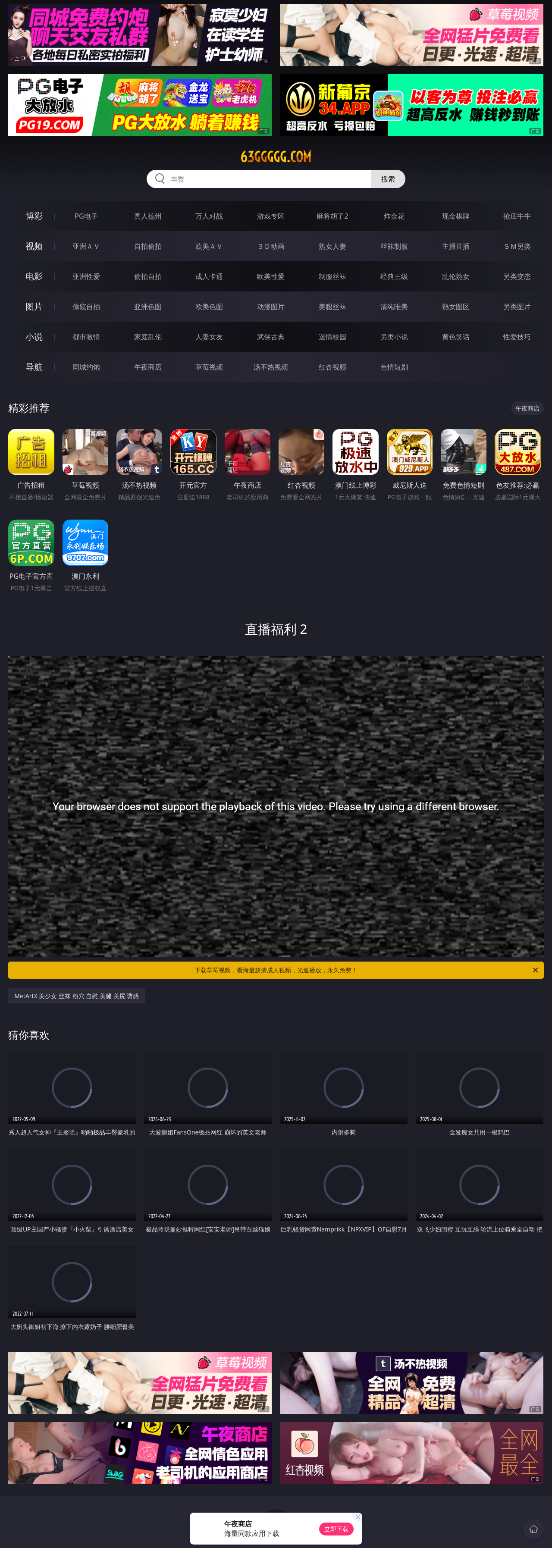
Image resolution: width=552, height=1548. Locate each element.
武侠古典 (271, 337)
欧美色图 (209, 306)
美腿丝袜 (332, 306)
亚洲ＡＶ (86, 246)
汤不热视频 (271, 367)
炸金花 (394, 216)
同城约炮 (86, 367)
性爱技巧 (517, 337)
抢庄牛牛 (517, 216)
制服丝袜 (332, 276)
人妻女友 (209, 337)
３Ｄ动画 (271, 246)
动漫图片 (271, 306)
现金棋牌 (456, 216)
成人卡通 (209, 276)
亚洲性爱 (86, 276)
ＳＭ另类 (517, 246)
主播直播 (456, 246)
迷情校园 (332, 337)
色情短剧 (394, 367)
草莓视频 (209, 367)
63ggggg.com (275, 157)
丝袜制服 (394, 246)
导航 (34, 367)
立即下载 (336, 1529)
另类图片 (517, 306)
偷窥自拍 (86, 306)
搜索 (388, 179)
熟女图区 (456, 306)
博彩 (34, 216)
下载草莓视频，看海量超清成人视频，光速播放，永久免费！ (366, 970)
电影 (34, 276)
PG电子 (86, 216)
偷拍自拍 (148, 276)
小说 (34, 336)
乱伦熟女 (456, 276)
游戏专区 (271, 216)
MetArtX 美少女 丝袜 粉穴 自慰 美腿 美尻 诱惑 (76, 996)
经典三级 (394, 276)
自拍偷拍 (148, 246)
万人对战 (209, 216)
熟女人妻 (332, 246)
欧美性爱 (271, 276)
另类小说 (394, 337)
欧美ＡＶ (209, 246)
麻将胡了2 (332, 216)
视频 (34, 246)
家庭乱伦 (148, 337)
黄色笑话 (456, 337)
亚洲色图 (148, 306)
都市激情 (86, 337)
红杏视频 (332, 367)
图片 (34, 306)
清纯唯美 (394, 306)
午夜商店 (148, 367)
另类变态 (517, 276)
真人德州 (148, 216)
